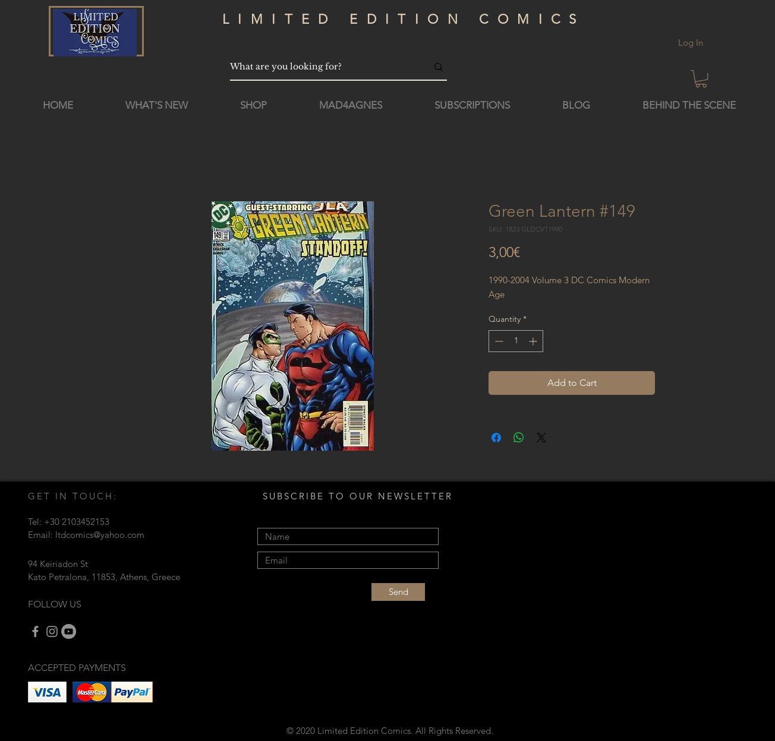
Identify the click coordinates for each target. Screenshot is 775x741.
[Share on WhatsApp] (519, 437)
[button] (701, 78)
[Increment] (534, 341)
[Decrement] (497, 341)
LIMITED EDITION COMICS (403, 19)
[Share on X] (541, 437)
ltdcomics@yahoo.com (99, 534)
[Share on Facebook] (496, 437)
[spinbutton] (516, 341)
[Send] (398, 592)
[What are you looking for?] (319, 67)
